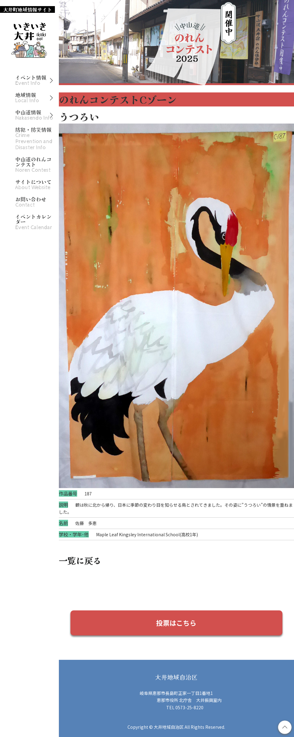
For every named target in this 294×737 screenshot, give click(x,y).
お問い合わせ (30, 202)
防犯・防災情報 (33, 138)
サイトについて (33, 184)
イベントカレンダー (33, 222)
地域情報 (27, 97)
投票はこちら (176, 622)
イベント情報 (30, 80)
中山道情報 (34, 115)
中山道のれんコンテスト (33, 164)
